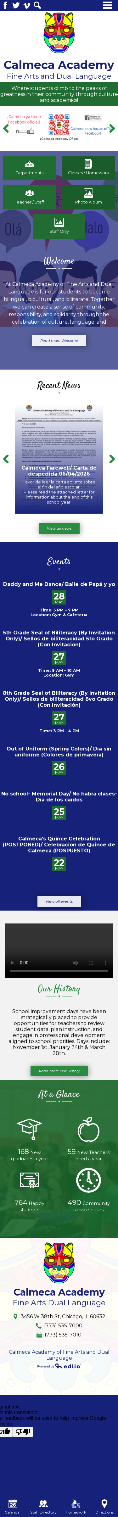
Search (37, 5)
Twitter (16, 5)
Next (111, 128)
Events (59, 562)
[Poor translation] (23, 1432)
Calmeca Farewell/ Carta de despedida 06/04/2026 (59, 471)
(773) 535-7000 (63, 1326)
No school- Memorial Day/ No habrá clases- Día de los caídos (59, 797)
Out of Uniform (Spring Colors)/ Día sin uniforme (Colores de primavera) (59, 752)
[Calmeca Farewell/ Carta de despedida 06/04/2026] (59, 459)
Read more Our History (59, 1071)
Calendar (13, 1506)
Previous (6, 128)
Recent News (59, 386)
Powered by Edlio (59, 1366)
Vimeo (27, 5)
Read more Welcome (59, 340)
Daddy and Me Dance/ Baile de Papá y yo (59, 584)
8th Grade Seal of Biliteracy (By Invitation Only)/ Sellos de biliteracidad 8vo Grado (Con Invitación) (59, 699)
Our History (59, 989)
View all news (59, 528)
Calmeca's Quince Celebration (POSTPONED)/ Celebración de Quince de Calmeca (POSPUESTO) (59, 845)
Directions (104, 1506)
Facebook (5, 5)
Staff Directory (43, 1506)
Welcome (59, 261)
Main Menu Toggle (107, 5)
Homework (76, 1506)
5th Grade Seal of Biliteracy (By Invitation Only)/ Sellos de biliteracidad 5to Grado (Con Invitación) (59, 639)
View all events (59, 901)
